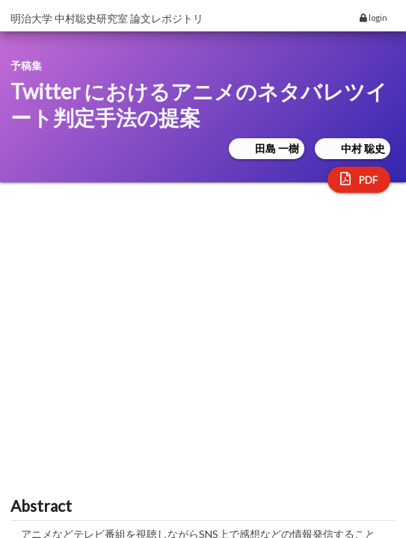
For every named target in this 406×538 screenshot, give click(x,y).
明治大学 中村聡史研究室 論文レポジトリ (106, 18)
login (373, 17)
